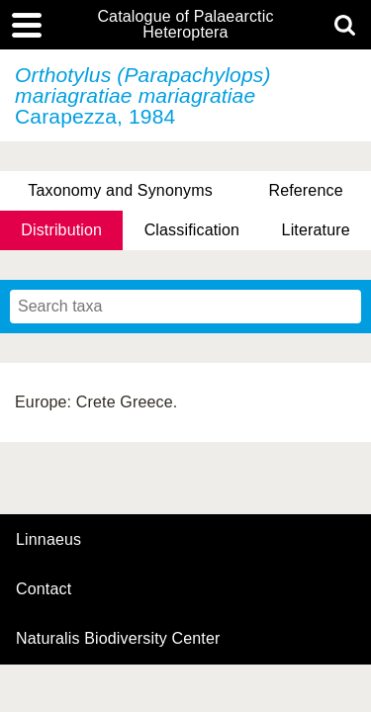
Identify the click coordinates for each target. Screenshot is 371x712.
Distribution (61, 230)
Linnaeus (48, 540)
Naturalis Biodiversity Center (118, 639)
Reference (305, 190)
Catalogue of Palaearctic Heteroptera (185, 25)
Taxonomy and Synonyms (120, 190)
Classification (192, 230)
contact (43, 588)
